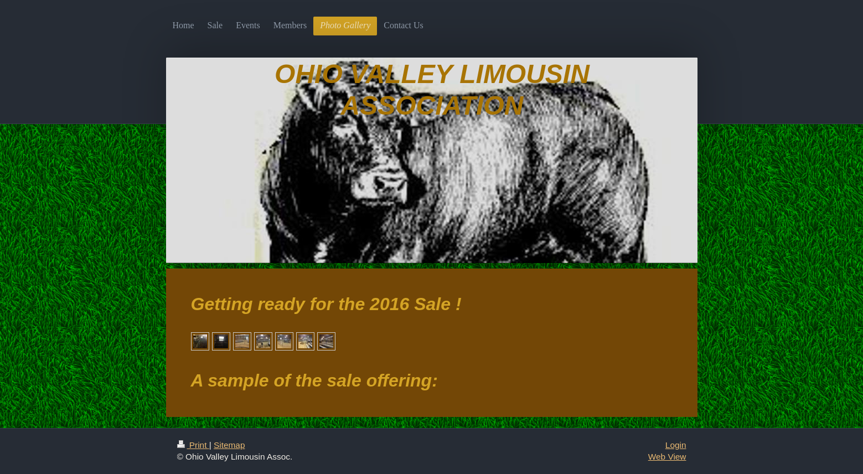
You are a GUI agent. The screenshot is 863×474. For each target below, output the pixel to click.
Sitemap (229, 445)
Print (193, 445)
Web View (667, 456)
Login (675, 445)
